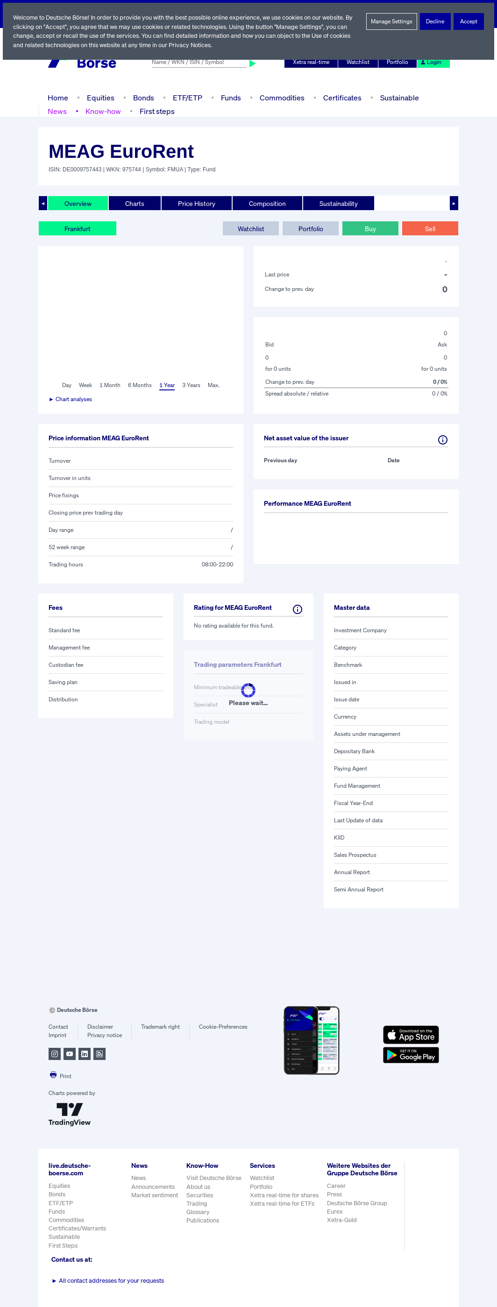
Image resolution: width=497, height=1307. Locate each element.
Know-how (102, 111)
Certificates (341, 97)
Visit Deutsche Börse (214, 1177)
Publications (202, 1220)
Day (66, 385)
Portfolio (399, 62)
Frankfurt (77, 228)
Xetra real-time (313, 62)
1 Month (110, 385)
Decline (435, 21)
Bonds (142, 97)
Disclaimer (100, 1027)
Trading (196, 1203)
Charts (134, 203)
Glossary (198, 1211)
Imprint (57, 1035)
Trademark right (160, 1027)
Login (431, 62)
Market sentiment (154, 1195)
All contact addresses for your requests (107, 1280)
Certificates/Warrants (77, 1228)
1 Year (167, 385)
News (57, 111)
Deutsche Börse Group (359, 1210)
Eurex (336, 1219)
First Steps (63, 1245)
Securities (199, 1195)
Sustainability (338, 203)
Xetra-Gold (342, 1227)
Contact (58, 1027)
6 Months (139, 385)
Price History (196, 203)
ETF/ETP (186, 97)
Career (337, 1193)
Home (58, 97)
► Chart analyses (71, 399)
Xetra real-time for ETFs (283, 1203)
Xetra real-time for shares (285, 1195)
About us (198, 1186)
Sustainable (398, 97)
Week (86, 385)
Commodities (282, 97)
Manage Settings (392, 21)
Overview (78, 203)
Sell (430, 228)
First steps (156, 111)
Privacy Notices (214, 45)
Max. (214, 385)
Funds (231, 97)
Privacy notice (104, 1035)
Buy (370, 228)
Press (335, 1202)
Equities (99, 97)
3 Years (191, 385)
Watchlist (359, 62)
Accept (468, 21)
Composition (267, 203)
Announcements (153, 1186)
